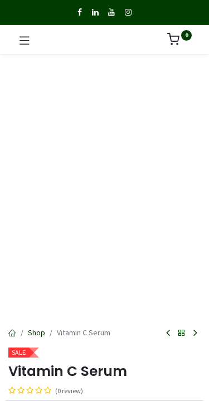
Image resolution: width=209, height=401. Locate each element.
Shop (36, 332)
